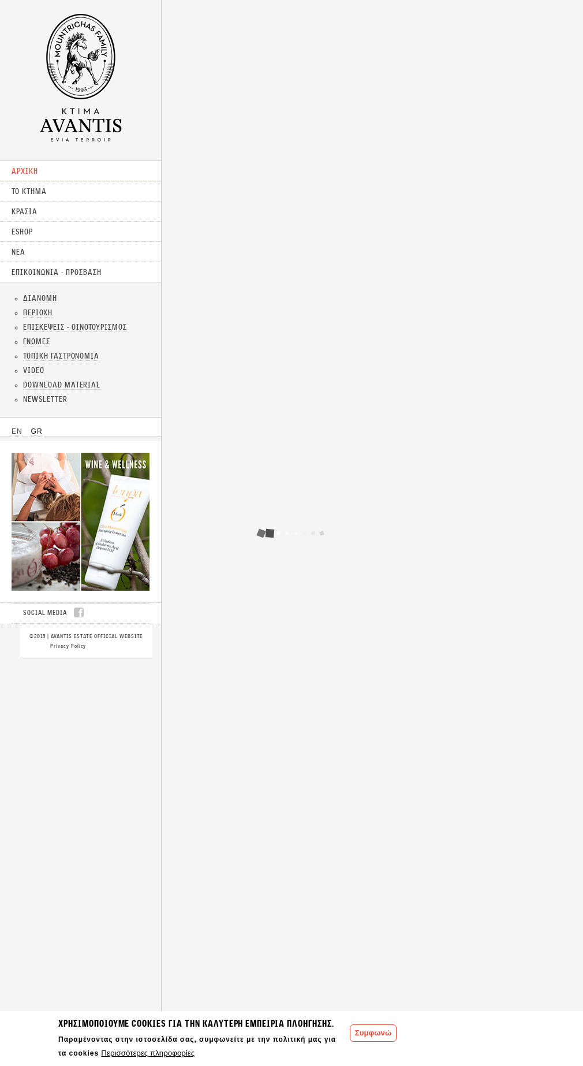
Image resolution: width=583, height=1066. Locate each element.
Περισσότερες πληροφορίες (148, 1053)
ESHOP (22, 231)
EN (17, 431)
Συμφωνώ (373, 1032)
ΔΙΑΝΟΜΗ (40, 298)
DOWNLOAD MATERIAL (61, 384)
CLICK (81, 522)
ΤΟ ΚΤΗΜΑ (29, 191)
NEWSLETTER (45, 399)
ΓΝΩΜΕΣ (36, 341)
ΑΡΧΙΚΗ (25, 171)
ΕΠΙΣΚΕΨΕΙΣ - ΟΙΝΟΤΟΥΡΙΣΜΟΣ (75, 326)
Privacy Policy (68, 646)
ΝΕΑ (18, 251)
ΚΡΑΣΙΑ (25, 211)
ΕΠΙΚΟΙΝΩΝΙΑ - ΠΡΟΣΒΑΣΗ (57, 272)
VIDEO (33, 370)
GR (37, 431)
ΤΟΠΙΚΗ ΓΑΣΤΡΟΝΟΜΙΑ (61, 355)
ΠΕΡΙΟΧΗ (38, 312)
